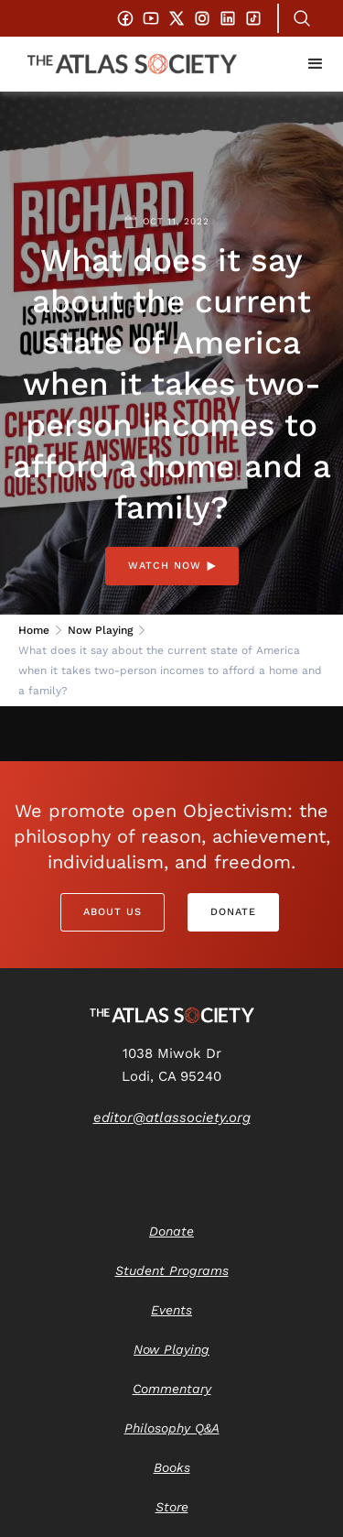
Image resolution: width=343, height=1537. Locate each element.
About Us (112, 912)
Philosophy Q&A (172, 1428)
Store (171, 1506)
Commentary (172, 1388)
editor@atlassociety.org (172, 1117)
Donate (233, 912)
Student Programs (172, 1270)
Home (33, 630)
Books (172, 1467)
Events (171, 1310)
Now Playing (100, 630)
